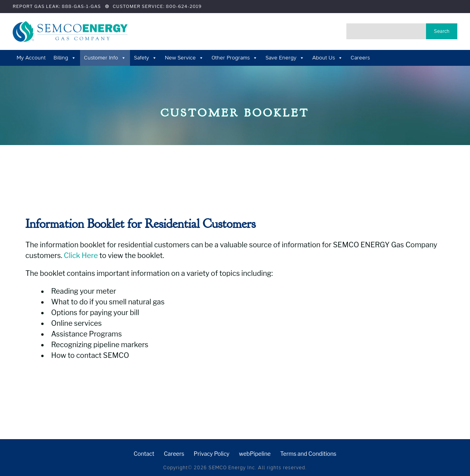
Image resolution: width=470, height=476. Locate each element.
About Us (327, 58)
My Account (31, 58)
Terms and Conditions (308, 453)
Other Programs (235, 58)
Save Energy (285, 58)
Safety (145, 58)
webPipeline (255, 453)
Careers (360, 58)
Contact (144, 453)
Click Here (81, 255)
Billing (64, 58)
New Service (184, 58)
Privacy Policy (211, 453)
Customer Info (105, 58)
